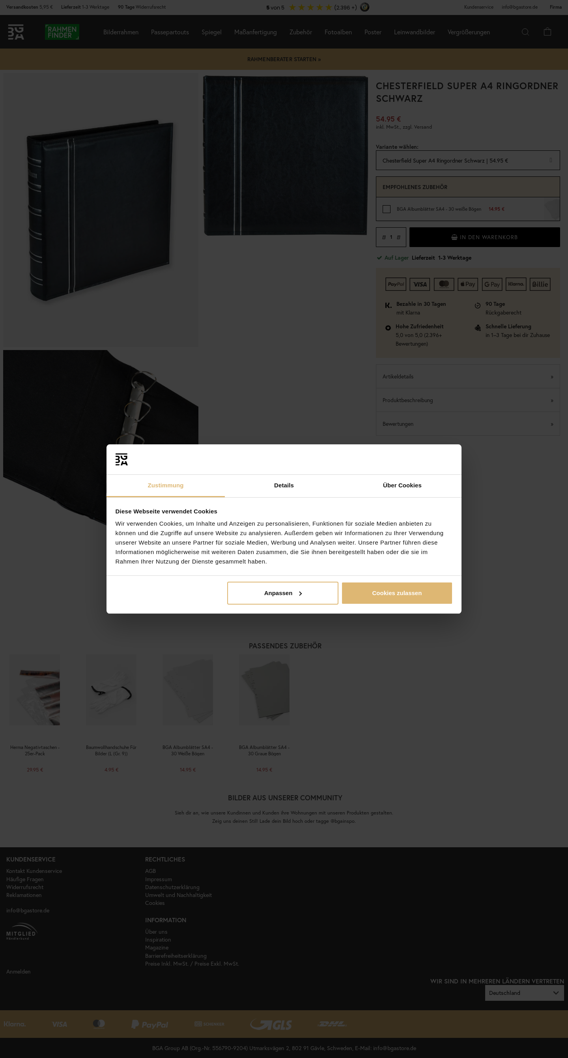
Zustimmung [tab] (166, 485)
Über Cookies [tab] (402, 485)
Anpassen (283, 593)
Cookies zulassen (397, 593)
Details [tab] (284, 485)
